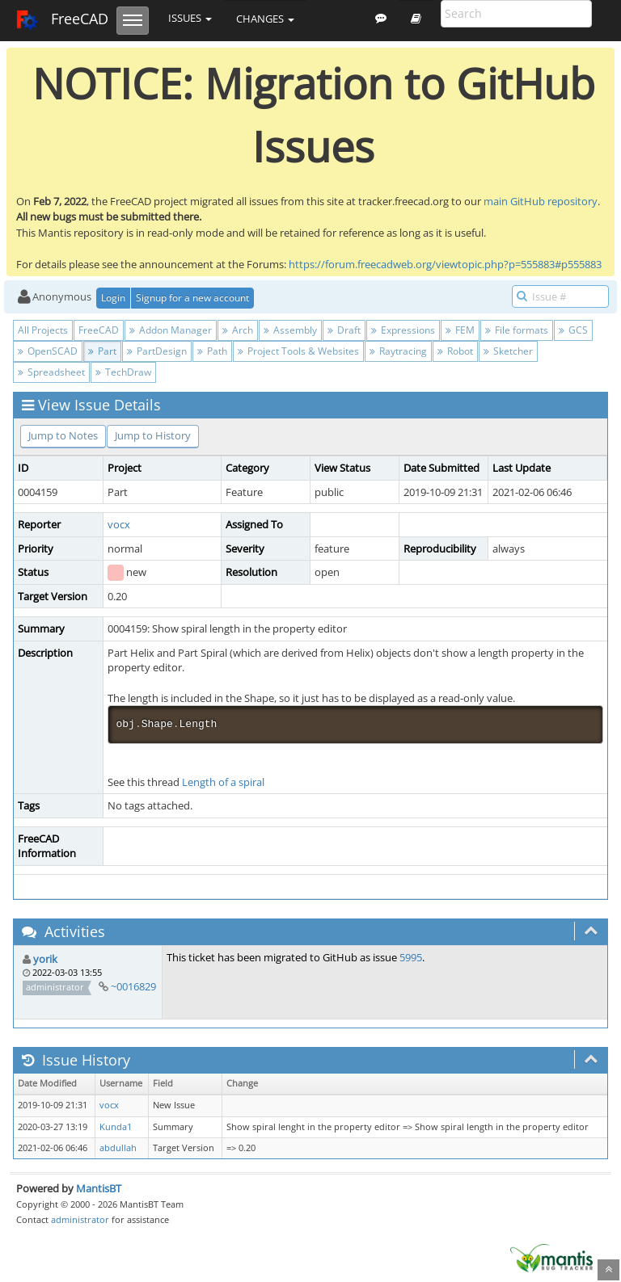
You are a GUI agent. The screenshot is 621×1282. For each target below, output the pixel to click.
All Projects (43, 330)
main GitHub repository (541, 201)
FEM (460, 330)
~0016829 (133, 986)
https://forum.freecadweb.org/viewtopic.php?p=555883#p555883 (445, 264)
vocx (119, 524)
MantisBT (98, 1188)
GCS (573, 330)
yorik (45, 959)
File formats (516, 330)
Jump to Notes (63, 435)
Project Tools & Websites (298, 351)
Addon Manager (170, 330)
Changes (265, 18)
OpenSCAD (48, 351)
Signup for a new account (192, 298)
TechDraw (123, 372)
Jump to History (153, 435)
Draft (344, 330)
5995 (410, 957)
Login (113, 298)
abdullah (118, 1148)
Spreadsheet (51, 372)
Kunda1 (115, 1127)
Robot (455, 351)
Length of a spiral (223, 782)
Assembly (290, 330)
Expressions (403, 330)
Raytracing (398, 351)
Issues (190, 18)
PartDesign (157, 351)
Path (212, 351)
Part (102, 351)
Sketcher (508, 351)
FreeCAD (61, 20)
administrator (80, 1219)
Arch (237, 330)
